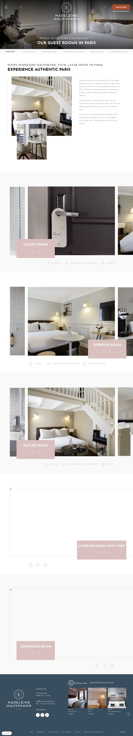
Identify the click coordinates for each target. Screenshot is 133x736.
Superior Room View (74, 52)
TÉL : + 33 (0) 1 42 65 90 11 (45, 704)
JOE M (97, 701)
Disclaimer (40, 732)
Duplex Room (97, 52)
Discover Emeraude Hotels (93, 732)
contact (21, 7)
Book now (121, 7)
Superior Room (49, 52)
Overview (10, 52)
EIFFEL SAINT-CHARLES (117, 701)
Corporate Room (119, 52)
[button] (128, 714)
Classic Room (28, 52)
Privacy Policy (53, 732)
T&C (31, 732)
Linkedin (47, 715)
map (14, 7)
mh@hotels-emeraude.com (28, 7)
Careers (77, 732)
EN (103, 7)
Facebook (38, 715)
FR (107, 7)
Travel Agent (66, 732)
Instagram (42, 715)
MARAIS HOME (77, 701)
